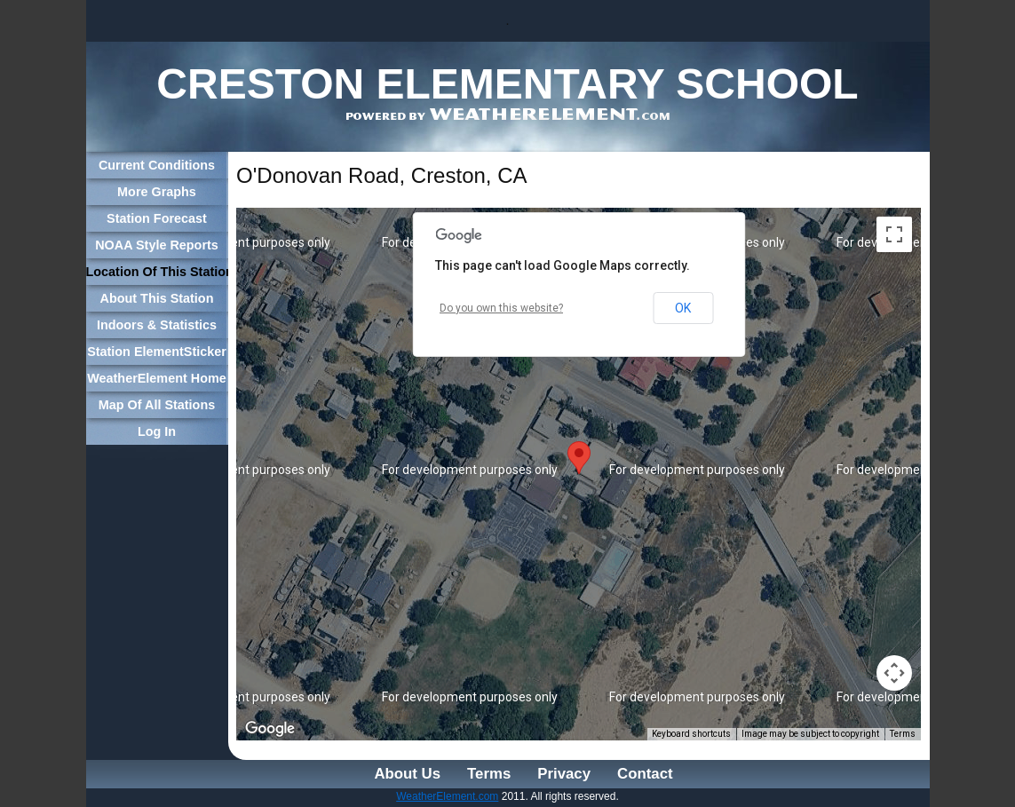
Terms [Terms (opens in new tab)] (903, 734)
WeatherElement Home (156, 378)
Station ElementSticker (156, 351)
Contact (645, 773)
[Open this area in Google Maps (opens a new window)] (270, 728)
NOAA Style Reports (156, 245)
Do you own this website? (501, 308)
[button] (579, 457)
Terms (489, 773)
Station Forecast (157, 218)
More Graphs (156, 192)
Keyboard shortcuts (691, 734)
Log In (157, 431)
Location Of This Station (157, 272)
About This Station (157, 298)
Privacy (564, 773)
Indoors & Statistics (157, 325)
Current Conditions (157, 165)
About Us (407, 773)
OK (683, 308)
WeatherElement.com (447, 796)
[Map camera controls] (894, 673)
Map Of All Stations (157, 405)
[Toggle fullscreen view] (894, 234)
